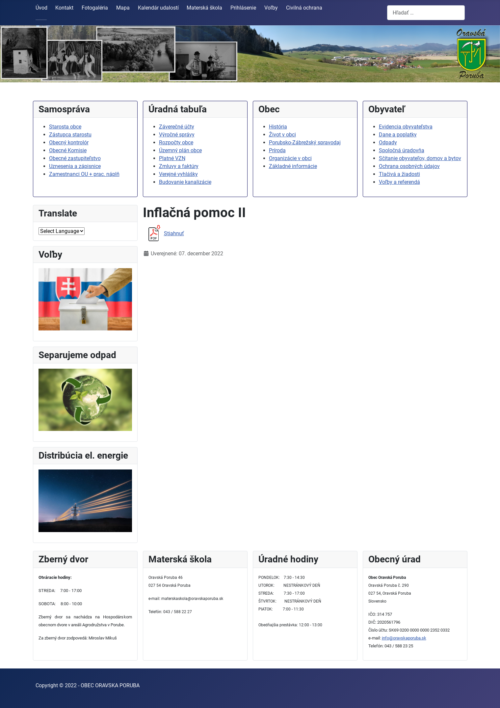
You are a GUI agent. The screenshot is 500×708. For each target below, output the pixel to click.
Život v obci (282, 134)
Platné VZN (172, 158)
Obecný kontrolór (69, 142)
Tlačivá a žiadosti (399, 174)
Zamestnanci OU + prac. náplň (84, 174)
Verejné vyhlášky (178, 174)
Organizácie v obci (290, 158)
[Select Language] (62, 231)
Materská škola (204, 8)
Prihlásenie (243, 8)
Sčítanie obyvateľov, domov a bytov (420, 158)
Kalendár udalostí (158, 8)
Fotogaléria (95, 8)
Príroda (277, 150)
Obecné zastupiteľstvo (75, 158)
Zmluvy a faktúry (178, 166)
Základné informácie (293, 166)
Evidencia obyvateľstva (406, 127)
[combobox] (426, 12)
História (278, 127)
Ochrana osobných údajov (409, 166)
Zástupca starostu (70, 134)
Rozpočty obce (176, 142)
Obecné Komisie (68, 150)
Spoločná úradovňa (401, 150)
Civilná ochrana (304, 8)
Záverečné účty (176, 127)
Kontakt (64, 8)
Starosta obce (65, 127)
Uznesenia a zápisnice (75, 166)
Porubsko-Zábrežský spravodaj (305, 142)
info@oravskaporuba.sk (404, 638)
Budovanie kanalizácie (185, 182)
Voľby (271, 8)
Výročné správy (177, 134)
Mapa (123, 8)
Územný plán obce (180, 150)
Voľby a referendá (399, 182)
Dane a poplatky (398, 134)
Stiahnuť (163, 233)
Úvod (41, 8)
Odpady (388, 142)
